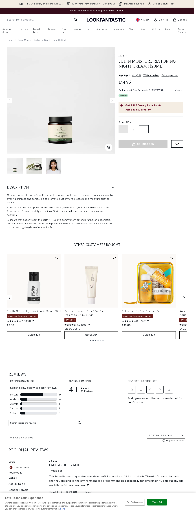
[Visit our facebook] (137, 408)
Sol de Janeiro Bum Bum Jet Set (141, 311)
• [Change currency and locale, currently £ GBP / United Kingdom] (142, 20)
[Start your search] (42, 19)
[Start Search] (75, 19)
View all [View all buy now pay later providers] (179, 90)
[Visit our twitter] (144, 408)
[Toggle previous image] (9, 100)
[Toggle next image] (112, 100)
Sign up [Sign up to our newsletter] (84, 408)
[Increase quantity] (144, 129)
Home (11, 40)
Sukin (123, 56)
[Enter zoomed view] (108, 147)
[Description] (61, 187)
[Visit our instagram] (152, 408)
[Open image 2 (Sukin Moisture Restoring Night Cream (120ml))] (34, 166)
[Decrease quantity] (123, 129)
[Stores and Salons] (97, 484)
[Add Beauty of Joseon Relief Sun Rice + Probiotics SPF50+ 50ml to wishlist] (114, 258)
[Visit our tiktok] (166, 408)
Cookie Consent (97, 447)
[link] (161, 20)
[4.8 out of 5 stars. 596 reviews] (75, 325)
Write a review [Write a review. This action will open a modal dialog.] (151, 75)
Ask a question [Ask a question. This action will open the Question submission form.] (170, 75)
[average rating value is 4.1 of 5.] (127, 75)
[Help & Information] (97, 456)
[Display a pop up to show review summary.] (32, 321)
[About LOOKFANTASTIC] (97, 474)
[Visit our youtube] (159, 408)
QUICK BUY (34, 335)
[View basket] (180, 20)
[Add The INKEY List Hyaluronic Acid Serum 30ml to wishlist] (56, 258)
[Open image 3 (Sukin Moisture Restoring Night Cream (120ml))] (53, 166)
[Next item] (184, 297)
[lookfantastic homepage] (106, 20)
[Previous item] (9, 297)
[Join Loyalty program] (153, 110)
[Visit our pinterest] (174, 408)
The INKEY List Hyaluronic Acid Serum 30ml (34, 311)
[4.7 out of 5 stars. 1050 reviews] (19, 321)
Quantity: (125, 122)
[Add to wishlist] (177, 144)
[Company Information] (97, 465)
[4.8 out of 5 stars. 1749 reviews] (134, 321)
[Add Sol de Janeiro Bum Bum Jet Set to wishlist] (171, 258)
